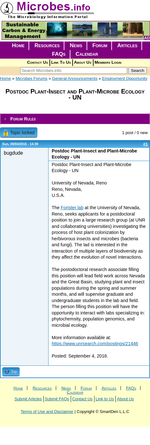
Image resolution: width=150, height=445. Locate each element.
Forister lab (72, 207)
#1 (145, 144)
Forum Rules (23, 118)
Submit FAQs (57, 399)
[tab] (75, 119)
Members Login (108, 62)
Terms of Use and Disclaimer (47, 411)
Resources (47, 45)
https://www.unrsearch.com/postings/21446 (95, 343)
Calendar (86, 54)
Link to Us (104, 399)
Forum (99, 45)
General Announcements (74, 78)
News (76, 45)
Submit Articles (28, 399)
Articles (127, 45)
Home (18, 45)
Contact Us (37, 62)
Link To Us (61, 62)
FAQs (59, 54)
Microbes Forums (31, 78)
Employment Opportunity (124, 78)
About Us (82, 62)
